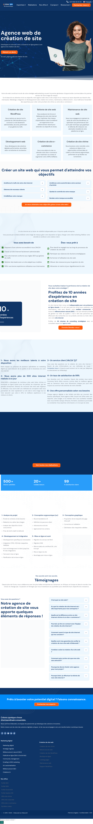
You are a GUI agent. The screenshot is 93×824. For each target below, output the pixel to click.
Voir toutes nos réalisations (47, 465)
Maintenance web (45, 763)
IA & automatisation (9, 765)
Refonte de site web (46, 750)
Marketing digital (6, 741)
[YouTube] (8, 733)
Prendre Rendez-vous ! (71, 327)
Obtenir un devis (10, 52)
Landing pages (44, 760)
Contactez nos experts (46, 704)
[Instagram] (5, 733)
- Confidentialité (83, 813)
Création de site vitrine (47, 746)
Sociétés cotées (6, 806)
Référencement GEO (9, 769)
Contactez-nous (81, 5)
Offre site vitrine (6, 796)
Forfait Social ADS (7, 790)
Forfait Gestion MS (7, 793)
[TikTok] (14, 733)
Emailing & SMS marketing (11, 762)
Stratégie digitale (8, 749)
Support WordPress (46, 766)
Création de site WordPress (48, 753)
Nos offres (4, 779)
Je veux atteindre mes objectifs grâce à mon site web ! (47, 204)
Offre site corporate (7, 800)
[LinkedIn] (11, 733)
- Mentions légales (72, 813)
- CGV (90, 813)
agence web (67, 323)
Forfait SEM (5, 786)
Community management (11, 759)
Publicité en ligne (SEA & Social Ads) (14, 755)
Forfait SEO (5, 783)
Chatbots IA (7, 772)
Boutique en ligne (45, 756)
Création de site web (46, 742)
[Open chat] (2, 822)
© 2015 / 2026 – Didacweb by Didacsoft (15, 813)
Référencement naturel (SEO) (12, 752)
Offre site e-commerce (8, 803)
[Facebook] (2, 733)
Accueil (3, 57)
